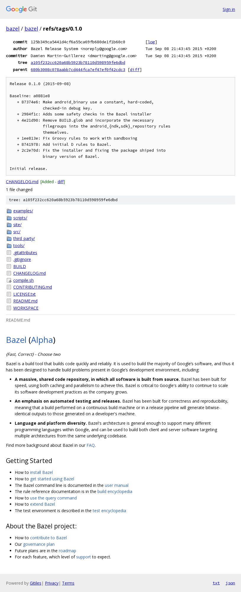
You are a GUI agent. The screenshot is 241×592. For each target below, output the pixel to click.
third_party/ (24, 238)
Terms (68, 583)
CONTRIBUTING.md (32, 287)
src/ (16, 231)
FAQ (91, 445)
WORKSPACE (25, 308)
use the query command (53, 498)
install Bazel (41, 472)
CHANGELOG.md (22, 181)
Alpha (42, 339)
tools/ (19, 245)
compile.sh (23, 280)
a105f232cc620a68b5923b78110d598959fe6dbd (78, 62)
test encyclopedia (109, 510)
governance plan (39, 544)
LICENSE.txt (24, 294)
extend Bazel (42, 504)
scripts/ (20, 218)
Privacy (51, 583)
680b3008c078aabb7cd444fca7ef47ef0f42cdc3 (78, 69)
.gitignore (22, 259)
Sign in (229, 9)
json (230, 583)
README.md (25, 301)
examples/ (23, 211)
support (83, 557)
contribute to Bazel (48, 537)
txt (216, 583)
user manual (116, 485)
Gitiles (35, 583)
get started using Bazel (52, 479)
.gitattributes (25, 252)
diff (134, 69)
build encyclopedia (114, 491)
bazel (12, 28)
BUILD (19, 266)
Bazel (16, 339)
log (151, 41)
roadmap (67, 550)
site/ (17, 224)
